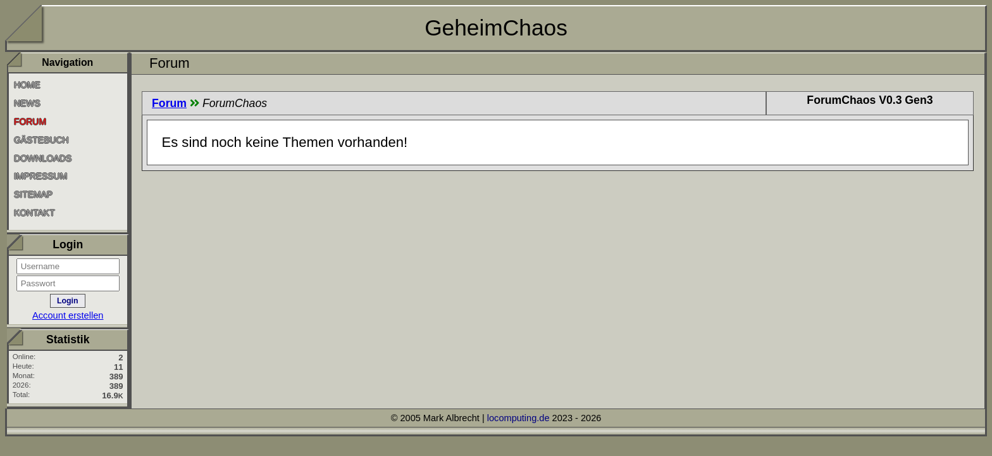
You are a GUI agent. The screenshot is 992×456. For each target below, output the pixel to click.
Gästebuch (41, 140)
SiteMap (33, 194)
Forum (169, 103)
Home (27, 85)
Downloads (42, 158)
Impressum (40, 176)
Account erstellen (68, 315)
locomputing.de (518, 418)
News (27, 103)
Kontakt (34, 213)
